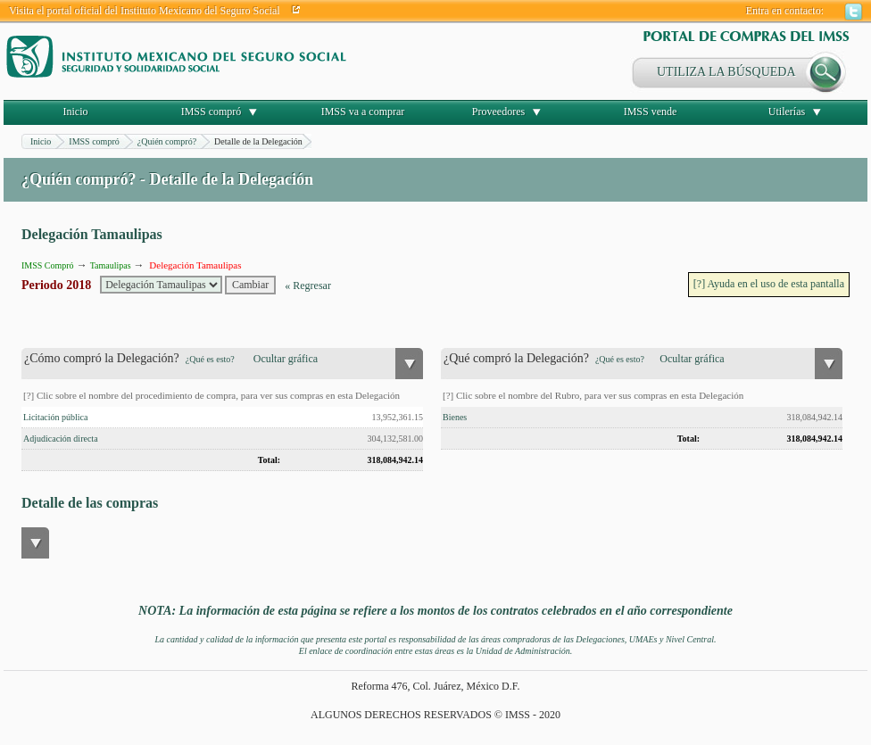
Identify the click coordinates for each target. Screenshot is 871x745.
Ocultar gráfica (285, 358)
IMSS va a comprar (363, 111)
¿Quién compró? (166, 141)
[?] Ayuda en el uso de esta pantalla (768, 283)
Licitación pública (55, 417)
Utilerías (786, 111)
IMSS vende (650, 111)
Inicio (75, 111)
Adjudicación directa (60, 438)
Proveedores (498, 111)
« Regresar (308, 285)
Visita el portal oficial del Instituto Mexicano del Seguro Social (144, 10)
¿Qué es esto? (210, 359)
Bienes (455, 417)
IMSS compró (211, 111)
